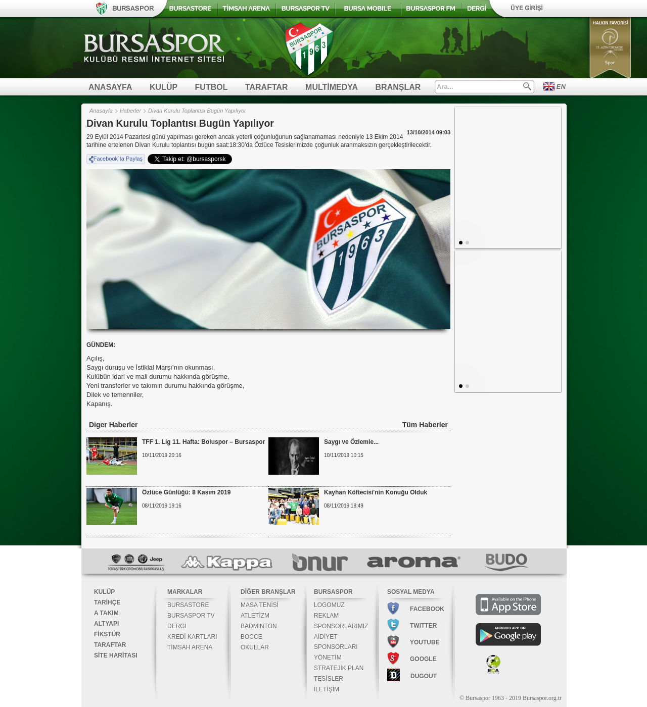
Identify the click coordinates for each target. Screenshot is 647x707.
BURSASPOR (333, 591)
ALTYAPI (106, 623)
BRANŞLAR (398, 87)
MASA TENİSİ (260, 605)
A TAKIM (106, 613)
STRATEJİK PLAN (338, 668)
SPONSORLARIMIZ (341, 626)
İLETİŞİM (326, 689)
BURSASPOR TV (191, 615)
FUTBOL (211, 87)
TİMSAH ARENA (189, 647)
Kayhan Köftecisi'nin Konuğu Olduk (375, 492)
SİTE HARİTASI (115, 655)
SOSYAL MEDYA (411, 591)
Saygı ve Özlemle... (351, 441)
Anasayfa (101, 111)
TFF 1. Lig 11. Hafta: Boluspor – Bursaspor (203, 441)
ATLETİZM (255, 615)
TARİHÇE (107, 602)
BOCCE (251, 636)
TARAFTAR (266, 87)
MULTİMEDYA (331, 87)
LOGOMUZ (329, 605)
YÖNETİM (328, 657)
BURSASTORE (188, 605)
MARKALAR (184, 591)
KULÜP (163, 87)
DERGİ (177, 626)
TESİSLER (328, 678)
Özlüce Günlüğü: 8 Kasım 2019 (186, 492)
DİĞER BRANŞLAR (268, 591)
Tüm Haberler (425, 425)
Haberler (130, 111)
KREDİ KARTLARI (192, 636)
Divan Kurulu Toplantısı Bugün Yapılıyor (197, 111)
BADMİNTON (259, 626)
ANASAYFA (110, 87)
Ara (527, 86)
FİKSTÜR (107, 634)
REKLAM (326, 615)
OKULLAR (255, 647)
